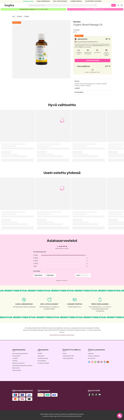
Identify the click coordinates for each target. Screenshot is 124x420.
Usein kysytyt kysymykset (20, 353)
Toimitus (14, 361)
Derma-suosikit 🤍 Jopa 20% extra (95, 9)
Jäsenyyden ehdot (68, 356)
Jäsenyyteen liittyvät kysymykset (22, 365)
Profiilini (40, 353)
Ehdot (64, 353)
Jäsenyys (91, 353)
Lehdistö (15, 358)
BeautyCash (16, 368)
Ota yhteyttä (16, 356)
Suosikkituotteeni (43, 358)
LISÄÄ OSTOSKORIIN (92, 60)
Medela (26, 16)
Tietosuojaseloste (68, 358)
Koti (13, 16)
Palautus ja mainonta (18, 363)
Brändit (19, 16)
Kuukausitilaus (42, 361)
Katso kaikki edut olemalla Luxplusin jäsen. (62, 335)
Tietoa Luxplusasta (93, 356)
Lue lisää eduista (87, 47)
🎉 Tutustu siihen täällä (34, 9)
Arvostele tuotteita (43, 363)
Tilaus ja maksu (16, 370)
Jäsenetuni (41, 356)
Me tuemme (91, 358)
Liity (113, 5)
